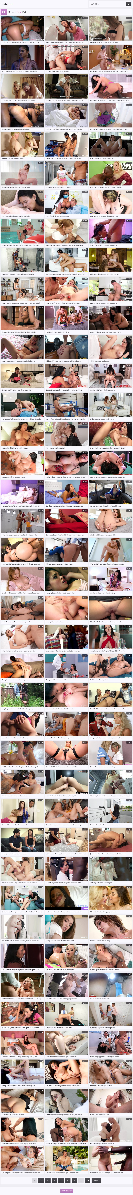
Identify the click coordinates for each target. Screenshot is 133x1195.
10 (88, 1180)
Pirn (7, 4)
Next (96, 1180)
